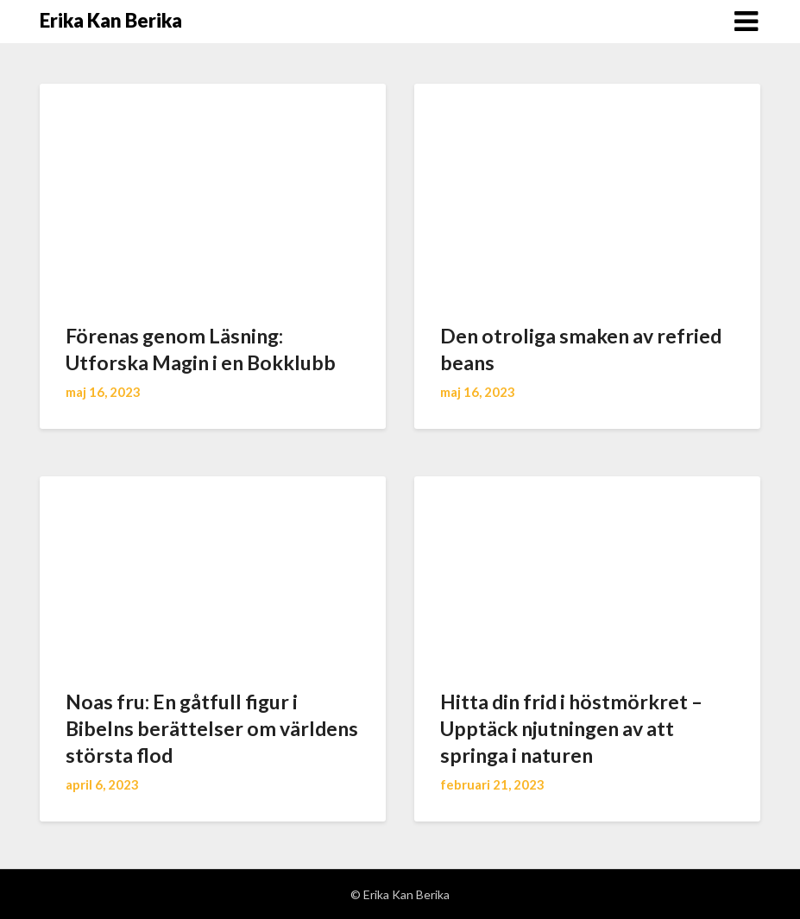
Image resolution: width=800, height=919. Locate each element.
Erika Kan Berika (111, 20)
